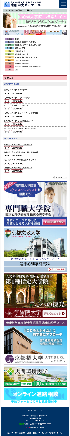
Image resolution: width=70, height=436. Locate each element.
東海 (9, 54)
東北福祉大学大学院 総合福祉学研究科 (20, 160)
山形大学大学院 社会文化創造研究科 (19, 120)
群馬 (39, 45)
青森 (16, 42)
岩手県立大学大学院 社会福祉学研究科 (20, 128)
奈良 (30, 57)
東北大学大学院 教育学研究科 (16, 105)
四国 (9, 63)
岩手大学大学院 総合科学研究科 (17, 97)
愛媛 (23, 63)
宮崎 (34, 66)
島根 (26, 60)
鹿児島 (38, 66)
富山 (19, 51)
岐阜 (19, 54)
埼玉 (25, 45)
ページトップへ (61, 177)
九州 (9, 66)
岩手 (26, 42)
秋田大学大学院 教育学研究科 (16, 90)
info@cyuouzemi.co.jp (36, 420)
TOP (6, 10)
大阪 (16, 57)
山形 (23, 42)
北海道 (9, 39)
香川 (16, 63)
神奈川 (20, 45)
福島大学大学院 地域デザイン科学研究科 (21, 113)
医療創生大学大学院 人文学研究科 (18, 144)
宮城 (30, 42)
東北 (9, 42)
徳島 (19, 63)
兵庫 (19, 57)
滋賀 (26, 57)
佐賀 (19, 66)
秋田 (19, 42)
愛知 (16, 54)
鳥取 (23, 60)
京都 (23, 57)
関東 (9, 45)
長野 (23, 48)
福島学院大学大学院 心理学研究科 (18, 167)
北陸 (9, 51)
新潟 (16, 48)
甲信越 (9, 48)
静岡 (23, 54)
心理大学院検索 (16, 10)
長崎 (23, 66)
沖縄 (9, 69)
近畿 (9, 57)
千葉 (28, 45)
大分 (30, 66)
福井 (23, 51)
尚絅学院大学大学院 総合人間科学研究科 (21, 152)
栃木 (32, 45)
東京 (16, 45)
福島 (34, 42)
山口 (30, 60)
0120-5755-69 (36, 418)
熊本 (26, 66)
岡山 (16, 60)
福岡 (16, 66)
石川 (16, 51)
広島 (19, 60)
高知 (26, 63)
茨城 (35, 45)
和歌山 (34, 57)
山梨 (19, 48)
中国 (9, 60)
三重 (26, 54)
